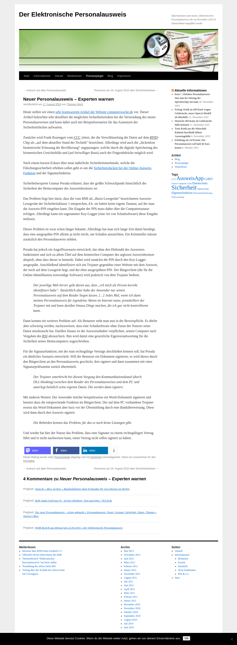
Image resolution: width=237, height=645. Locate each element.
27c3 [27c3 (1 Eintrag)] (174, 179)
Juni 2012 (129, 558)
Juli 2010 (128, 623)
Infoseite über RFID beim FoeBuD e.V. (42, 550)
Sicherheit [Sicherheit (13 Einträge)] (184, 187)
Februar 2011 (130, 596)
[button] (37, 450)
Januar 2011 (130, 600)
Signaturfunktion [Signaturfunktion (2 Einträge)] (182, 192)
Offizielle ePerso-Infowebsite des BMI (42, 554)
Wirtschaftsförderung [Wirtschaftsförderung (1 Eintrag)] (202, 193)
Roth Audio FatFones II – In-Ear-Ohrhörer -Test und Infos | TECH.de (73, 500)
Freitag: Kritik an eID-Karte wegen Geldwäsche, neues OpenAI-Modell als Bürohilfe (193, 113)
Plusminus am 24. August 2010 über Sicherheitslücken (126, 90)
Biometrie (183, 558)
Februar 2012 (130, 566)
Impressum (124, 75)
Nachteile (183, 566)
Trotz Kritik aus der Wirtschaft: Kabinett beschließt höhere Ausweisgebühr (191, 132)
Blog (110, 75)
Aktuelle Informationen (191, 90)
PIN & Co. (183, 573)
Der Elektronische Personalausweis (72, 14)
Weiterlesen (74, 75)
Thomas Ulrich (75, 104)
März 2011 (129, 593)
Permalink (29, 461)
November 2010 (132, 608)
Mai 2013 (129, 550)
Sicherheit (95, 457)
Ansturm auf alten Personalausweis (44, 90)
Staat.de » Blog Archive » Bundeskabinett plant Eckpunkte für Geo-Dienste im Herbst (82, 488)
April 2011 (129, 589)
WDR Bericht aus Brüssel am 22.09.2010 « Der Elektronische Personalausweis (79, 527)
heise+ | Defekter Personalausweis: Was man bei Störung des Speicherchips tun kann (192, 98)
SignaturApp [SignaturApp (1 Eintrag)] (203, 189)
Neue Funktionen (187, 570)
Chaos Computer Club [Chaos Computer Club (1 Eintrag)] (182, 183)
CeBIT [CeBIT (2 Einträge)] (208, 179)
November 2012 (132, 554)
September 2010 (132, 615)
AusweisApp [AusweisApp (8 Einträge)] (190, 178)
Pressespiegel (94, 75)
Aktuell (59, 75)
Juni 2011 (129, 585)
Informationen (42, 75)
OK (186, 638)
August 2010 (130, 619)
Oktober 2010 (131, 612)
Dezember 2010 (132, 604)
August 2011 (130, 577)
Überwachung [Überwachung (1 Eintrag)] (178, 197)
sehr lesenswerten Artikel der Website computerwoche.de (94, 112)
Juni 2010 (129, 627)
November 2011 (132, 573)
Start (26, 75)
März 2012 (129, 562)
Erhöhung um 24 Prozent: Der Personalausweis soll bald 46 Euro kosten (192, 144)
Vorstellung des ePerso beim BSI (39, 566)
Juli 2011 (128, 581)
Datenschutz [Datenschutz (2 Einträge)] (200, 183)
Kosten (181, 562)
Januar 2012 (130, 570)
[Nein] (232, 639)
